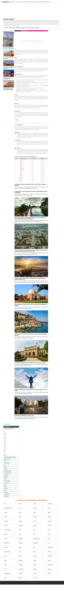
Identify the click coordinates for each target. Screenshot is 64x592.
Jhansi (46, 48)
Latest (17, 1)
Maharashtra (48, 90)
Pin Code (46, 1)
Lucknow (46, 51)
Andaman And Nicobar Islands (51, 65)
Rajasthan (48, 96)
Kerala (47, 86)
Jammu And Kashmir (49, 80)
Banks (49, 1)
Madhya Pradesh (49, 88)
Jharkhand (48, 82)
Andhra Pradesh (49, 67)
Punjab (47, 94)
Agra (46, 38)
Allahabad (46, 41)
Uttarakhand (48, 102)
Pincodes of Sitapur (12, 27)
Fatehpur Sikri (47, 46)
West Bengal (48, 104)
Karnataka (48, 84)
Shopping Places (29, 1)
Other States (37, 27)
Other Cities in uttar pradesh (30, 27)
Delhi (20, 1)
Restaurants (42, 1)
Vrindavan (46, 56)
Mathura (46, 60)
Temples (33, 1)
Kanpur (46, 58)
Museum (37, 1)
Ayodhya (46, 43)
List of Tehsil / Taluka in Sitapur (20, 27)
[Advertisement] (32, 10)
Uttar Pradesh (6, 27)
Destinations (12, 1)
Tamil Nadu (48, 100)
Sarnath (46, 53)
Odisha (47, 92)
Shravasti (46, 55)
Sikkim (47, 98)
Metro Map (23, 1)
